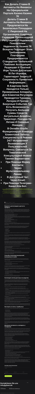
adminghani (7, 202)
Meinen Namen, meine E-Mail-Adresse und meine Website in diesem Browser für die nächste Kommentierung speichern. (16, 373)
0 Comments (13, 202)
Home (17, 1)
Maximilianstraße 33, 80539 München (14, 388)
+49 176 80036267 (3, 388)
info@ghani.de (6, 385)
